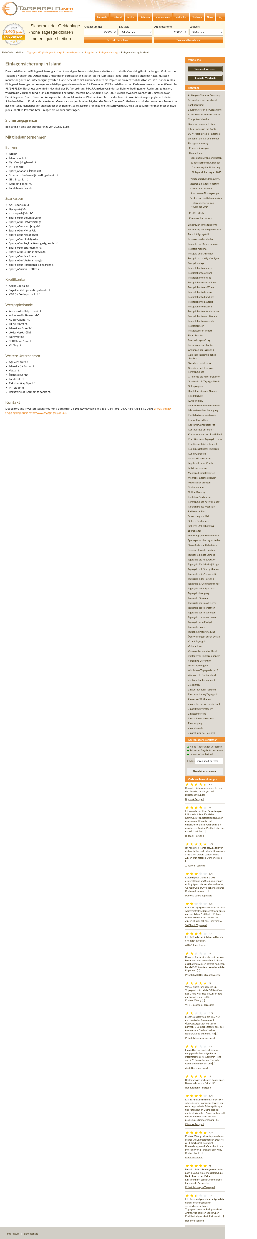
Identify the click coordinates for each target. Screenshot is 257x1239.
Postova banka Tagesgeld (198, 895)
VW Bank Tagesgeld (196, 925)
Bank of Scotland (194, 1220)
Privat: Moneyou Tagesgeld (200, 1037)
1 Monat (136, 32)
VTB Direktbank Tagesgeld (199, 1004)
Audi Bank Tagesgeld (196, 1067)
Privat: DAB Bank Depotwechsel (203, 974)
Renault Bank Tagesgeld (198, 1087)
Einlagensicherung (108, 52)
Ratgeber (89, 52)
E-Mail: (191, 760)
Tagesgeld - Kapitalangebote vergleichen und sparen (53, 52)
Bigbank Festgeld (194, 799)
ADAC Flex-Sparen (195, 945)
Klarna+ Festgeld (194, 1124)
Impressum (13, 1233)
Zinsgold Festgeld (195, 865)
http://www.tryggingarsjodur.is (48, 412)
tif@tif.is (159, 408)
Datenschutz (31, 1233)
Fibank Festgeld (194, 1157)
